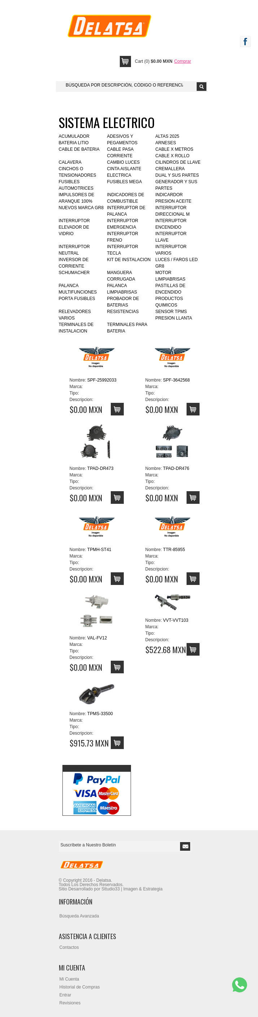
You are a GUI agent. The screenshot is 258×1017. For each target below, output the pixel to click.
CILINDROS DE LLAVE (178, 162)
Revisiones (70, 1002)
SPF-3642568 (176, 380)
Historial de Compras (80, 987)
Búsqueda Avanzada (79, 916)
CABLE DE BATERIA (79, 149)
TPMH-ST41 (99, 549)
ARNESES (166, 142)
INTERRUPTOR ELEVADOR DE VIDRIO (74, 227)
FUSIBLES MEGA (124, 181)
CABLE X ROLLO (173, 155)
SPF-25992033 (102, 380)
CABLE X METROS (174, 149)
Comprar (182, 61)
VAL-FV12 (97, 637)
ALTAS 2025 (167, 136)
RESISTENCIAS (123, 311)
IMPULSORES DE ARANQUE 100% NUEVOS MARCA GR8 (81, 201)
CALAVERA (70, 162)
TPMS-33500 (100, 713)
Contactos (69, 947)
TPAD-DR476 (176, 468)
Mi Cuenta (69, 979)
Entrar (65, 995)
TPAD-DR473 (100, 468)
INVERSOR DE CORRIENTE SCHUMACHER (74, 266)
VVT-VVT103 (175, 620)
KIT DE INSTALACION (129, 259)
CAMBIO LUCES (123, 162)
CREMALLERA (170, 168)
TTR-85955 (174, 549)
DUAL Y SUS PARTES (177, 175)
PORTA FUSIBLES (77, 298)
